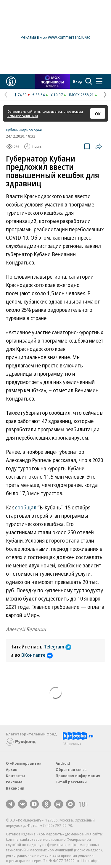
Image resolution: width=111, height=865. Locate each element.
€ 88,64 (39, 94)
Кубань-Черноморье (24, 130)
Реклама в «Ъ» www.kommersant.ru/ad (56, 37)
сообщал (25, 507)
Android (63, 763)
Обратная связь (71, 769)
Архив (11, 769)
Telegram (57, 646)
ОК (98, 114)
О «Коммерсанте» (23, 763)
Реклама (14, 782)
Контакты (15, 775)
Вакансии (15, 788)
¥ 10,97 (57, 94)
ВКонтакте (37, 655)
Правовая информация (78, 775)
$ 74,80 (21, 94)
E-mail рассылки (71, 782)
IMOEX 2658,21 (81, 94)
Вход (78, 81)
